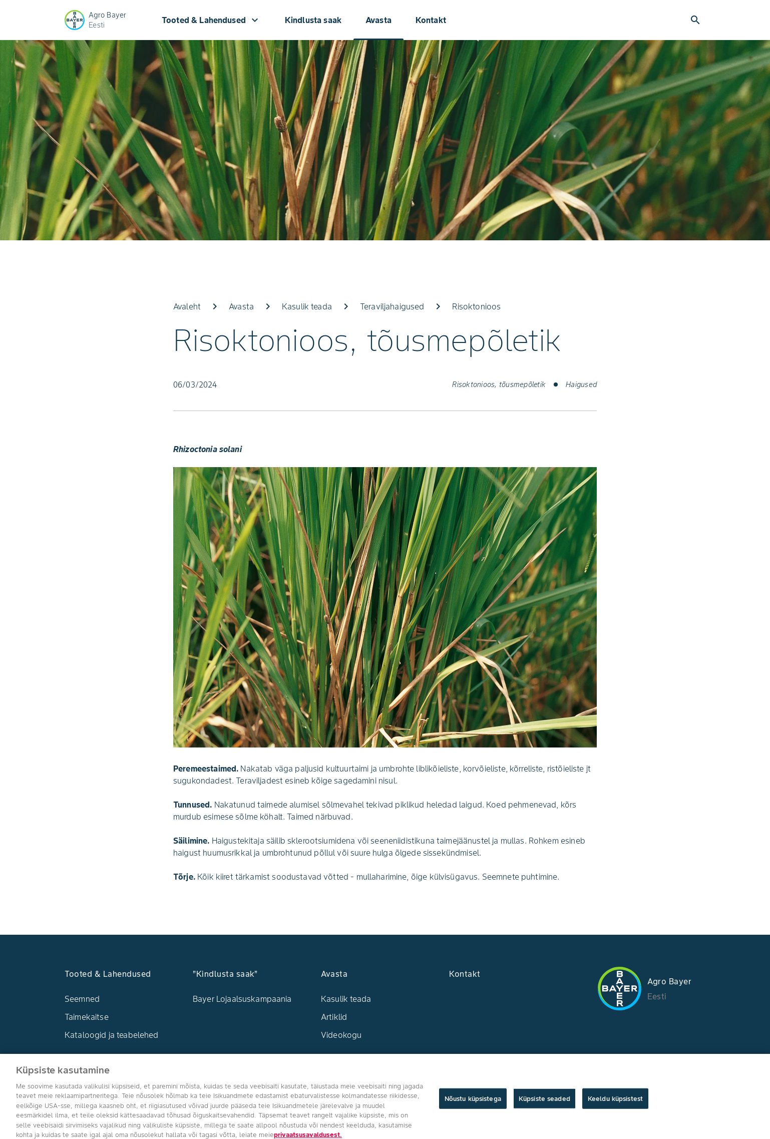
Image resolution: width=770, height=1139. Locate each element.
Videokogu (341, 1035)
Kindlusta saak (313, 20)
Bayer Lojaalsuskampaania (242, 999)
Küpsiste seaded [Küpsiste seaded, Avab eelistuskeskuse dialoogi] (544, 1102)
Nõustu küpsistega (473, 1102)
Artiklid (334, 1017)
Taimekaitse (87, 1017)
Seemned (82, 999)
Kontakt (431, 20)
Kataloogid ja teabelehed (112, 1035)
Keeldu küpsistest (615, 1102)
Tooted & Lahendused (211, 20)
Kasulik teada (346, 999)
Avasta (378, 20)
